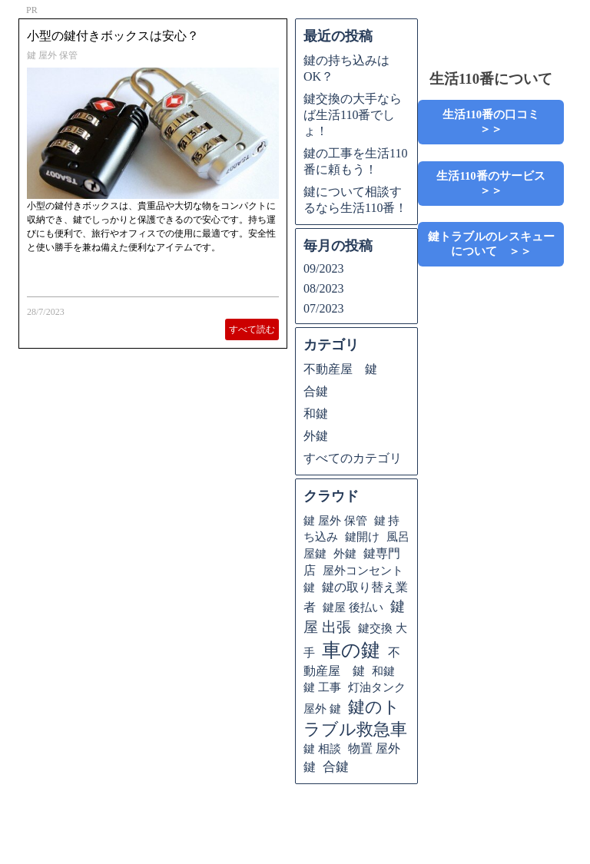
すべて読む (252, 329)
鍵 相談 (322, 748)
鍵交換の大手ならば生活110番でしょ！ (352, 114)
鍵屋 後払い (353, 607)
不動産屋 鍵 (340, 369)
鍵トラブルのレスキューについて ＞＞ (491, 243)
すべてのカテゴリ (352, 458)
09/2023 (323, 268)
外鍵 (315, 435)
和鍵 (315, 413)
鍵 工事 (322, 687)
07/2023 (323, 308)
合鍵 (315, 391)
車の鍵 (351, 650)
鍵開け (362, 536)
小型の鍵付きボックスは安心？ (113, 35)
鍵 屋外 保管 (52, 55)
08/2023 (323, 288)
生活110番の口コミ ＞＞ (502, 121)
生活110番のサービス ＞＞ (496, 183)
